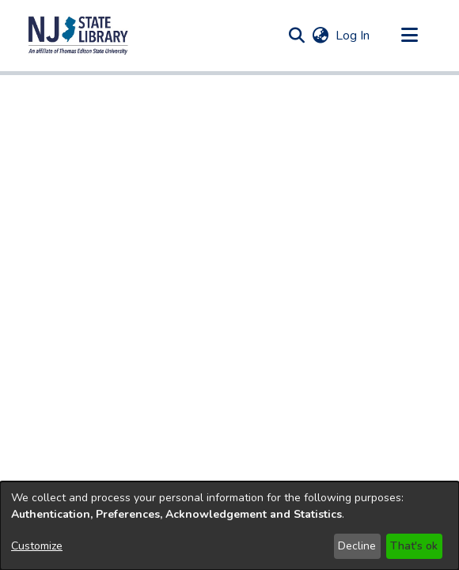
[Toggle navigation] (409, 36)
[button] (78, 35)
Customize (37, 545)
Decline (357, 545)
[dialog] (229, 525)
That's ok (414, 545)
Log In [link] (353, 35)
